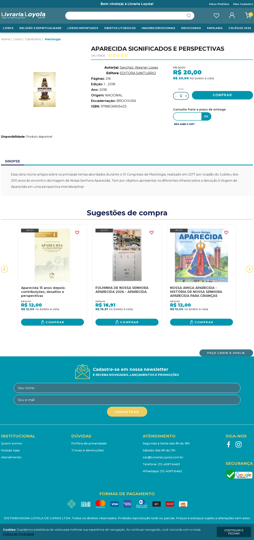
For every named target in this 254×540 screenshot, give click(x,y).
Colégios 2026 (240, 28)
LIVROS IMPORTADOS (82, 28)
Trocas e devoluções (87, 450)
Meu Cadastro (243, 4)
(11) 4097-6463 (169, 464)
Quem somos (11, 443)
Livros (8, 28)
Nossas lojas (10, 450)
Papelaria (214, 28)
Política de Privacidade (18, 534)
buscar (189, 15)
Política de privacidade (89, 443)
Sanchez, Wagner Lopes (139, 67)
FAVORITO (77, 233)
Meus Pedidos (219, 4)
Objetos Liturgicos (120, 28)
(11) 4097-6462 (171, 471)
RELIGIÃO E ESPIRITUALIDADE (40, 28)
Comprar (55, 322)
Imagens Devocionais (158, 28)
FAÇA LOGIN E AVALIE (226, 352)
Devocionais (191, 28)
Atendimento (11, 457)
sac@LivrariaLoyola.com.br (163, 457)
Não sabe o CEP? (184, 124)
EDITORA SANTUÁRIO (138, 73)
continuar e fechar (233, 532)
